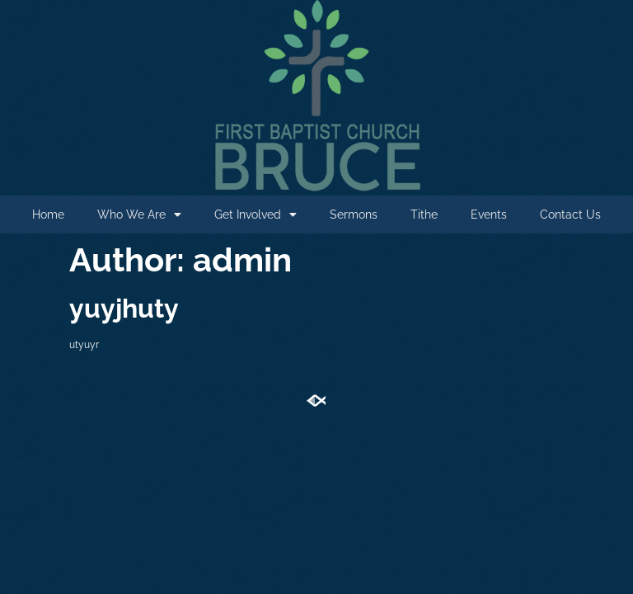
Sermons (353, 214)
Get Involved (255, 214)
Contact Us (570, 214)
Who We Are (139, 214)
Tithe (424, 214)
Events (489, 214)
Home (48, 214)
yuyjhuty (124, 308)
